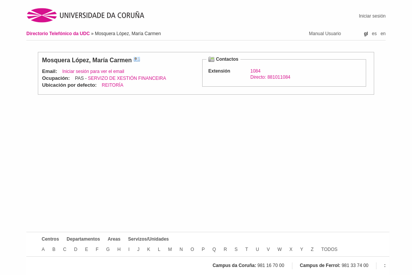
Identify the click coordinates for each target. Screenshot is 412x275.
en (383, 33)
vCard (137, 60)
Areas (114, 239)
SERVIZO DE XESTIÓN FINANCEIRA (127, 78)
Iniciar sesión (372, 16)
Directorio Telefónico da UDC (58, 33)
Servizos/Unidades (148, 239)
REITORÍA (112, 85)
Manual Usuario (325, 33)
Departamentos (83, 239)
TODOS (329, 249)
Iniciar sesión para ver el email (93, 71)
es (374, 33)
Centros (50, 239)
